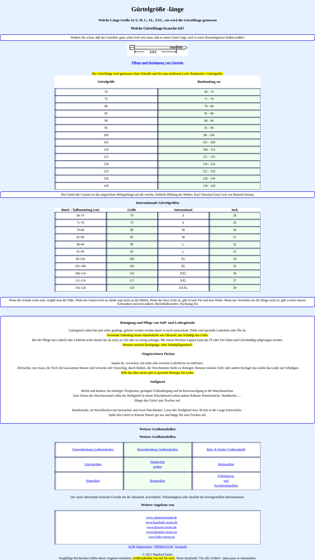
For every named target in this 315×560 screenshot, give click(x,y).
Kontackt (181, 546)
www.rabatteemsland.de (161, 517)
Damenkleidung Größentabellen (93, 449)
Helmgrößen (226, 464)
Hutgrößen (93, 480)
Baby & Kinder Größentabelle (226, 449)
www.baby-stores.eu (161, 537)
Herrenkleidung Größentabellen (157, 449)
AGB (131, 546)
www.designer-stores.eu (161, 532)
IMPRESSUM (163, 546)
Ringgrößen (157, 480)
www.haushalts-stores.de (162, 522)
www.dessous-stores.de (161, 527)
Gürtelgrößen (92, 464)
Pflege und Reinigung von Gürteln (157, 63)
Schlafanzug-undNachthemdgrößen (226, 480)
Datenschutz (144, 546)
